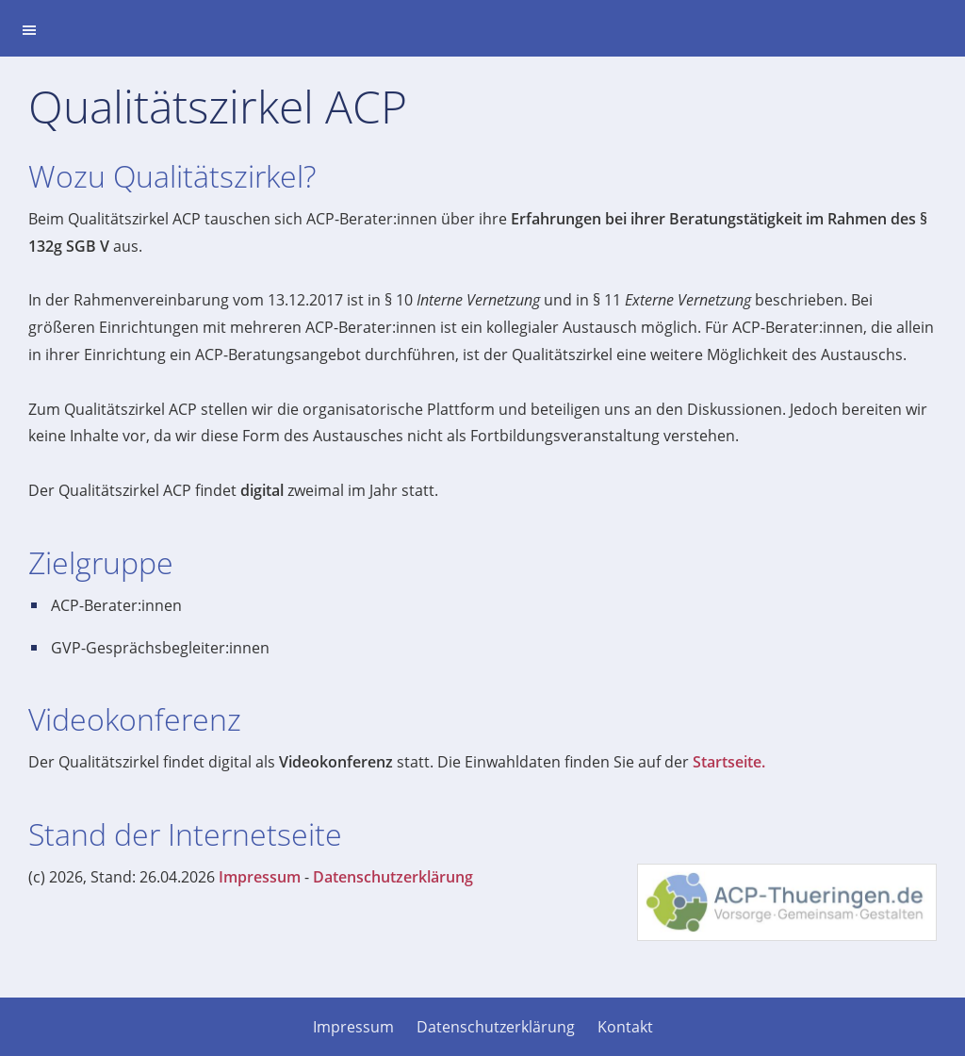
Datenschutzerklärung (393, 876)
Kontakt (625, 1026)
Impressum (260, 876)
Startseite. (729, 761)
